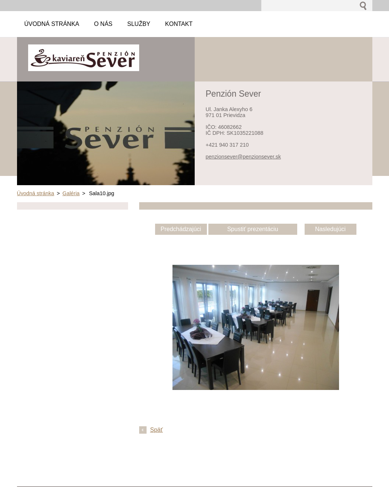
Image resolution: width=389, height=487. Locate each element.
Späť (156, 430)
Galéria (71, 193)
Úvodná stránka (35, 193)
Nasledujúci (330, 229)
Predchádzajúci (181, 229)
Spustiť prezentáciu (252, 229)
